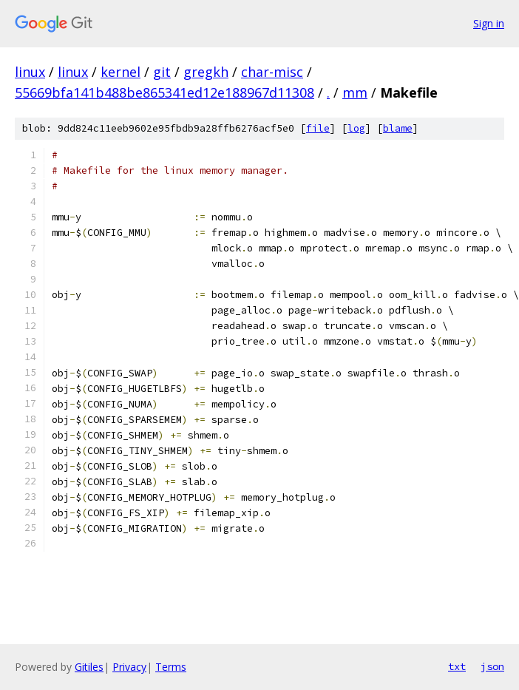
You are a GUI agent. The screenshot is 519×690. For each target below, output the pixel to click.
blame (398, 128)
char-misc (272, 72)
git (162, 72)
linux (30, 72)
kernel (120, 72)
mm (354, 92)
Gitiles (89, 667)
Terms (170, 667)
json (492, 666)
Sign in (488, 23)
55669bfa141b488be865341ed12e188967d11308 (164, 92)
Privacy (129, 667)
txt (457, 666)
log (356, 128)
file (318, 128)
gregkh (205, 72)
